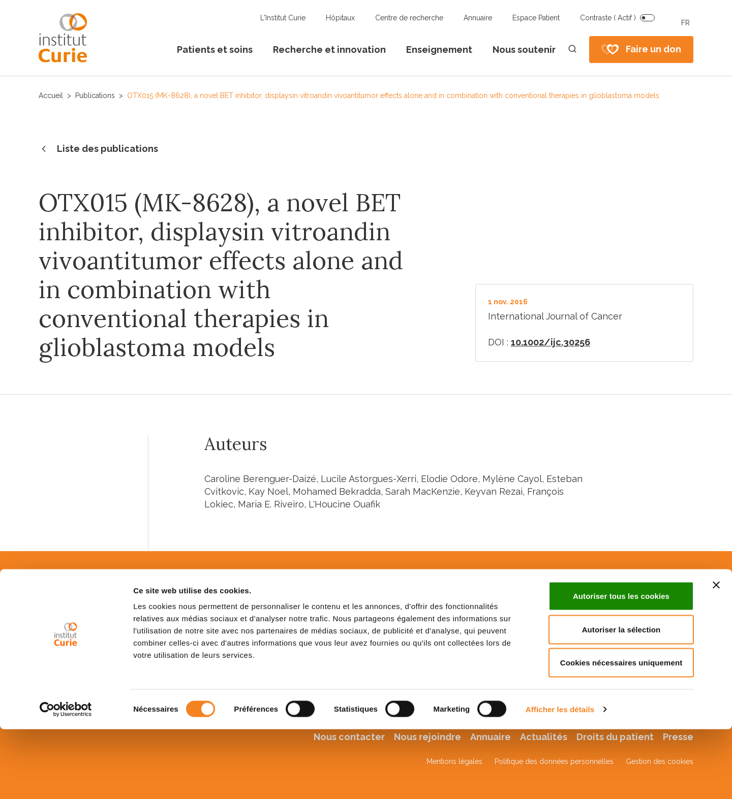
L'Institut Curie (283, 18)
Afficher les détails (560, 779)
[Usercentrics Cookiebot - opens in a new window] (65, 779)
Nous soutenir (524, 49)
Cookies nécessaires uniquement (621, 732)
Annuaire (478, 18)
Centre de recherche (409, 18)
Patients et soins (215, 49)
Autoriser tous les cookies (621, 665)
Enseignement (439, 49)
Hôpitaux (340, 18)
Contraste (608, 18)
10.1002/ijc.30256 (550, 342)
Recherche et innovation (329, 49)
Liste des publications (98, 149)
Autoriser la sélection (621, 699)
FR (685, 23)
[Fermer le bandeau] (716, 654)
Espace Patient (536, 18)
